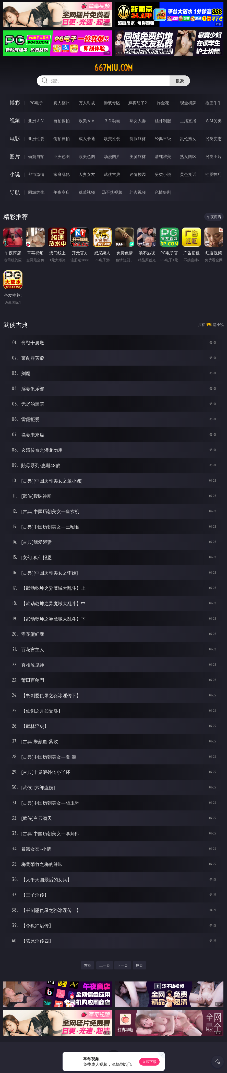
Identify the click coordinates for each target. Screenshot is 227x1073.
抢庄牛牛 (213, 103)
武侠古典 (112, 174)
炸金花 (163, 103)
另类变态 (213, 138)
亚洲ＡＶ (36, 120)
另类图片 (213, 156)
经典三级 (163, 138)
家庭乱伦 (61, 174)
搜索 (180, 81)
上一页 (104, 965)
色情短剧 (163, 192)
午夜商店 (61, 192)
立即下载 (149, 1061)
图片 (15, 156)
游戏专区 (112, 103)
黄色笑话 (188, 174)
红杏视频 (137, 192)
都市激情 (36, 174)
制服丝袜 (137, 138)
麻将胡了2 (137, 103)
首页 (87, 965)
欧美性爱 (112, 138)
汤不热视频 (112, 192)
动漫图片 (112, 156)
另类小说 (163, 174)
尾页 (139, 965)
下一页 (122, 965)
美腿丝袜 (137, 156)
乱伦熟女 (188, 138)
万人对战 (87, 103)
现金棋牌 (188, 103)
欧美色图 (87, 156)
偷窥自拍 (36, 156)
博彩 (15, 102)
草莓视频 (87, 192)
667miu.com (113, 68)
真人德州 (61, 103)
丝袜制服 (163, 120)
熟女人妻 (137, 120)
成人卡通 (87, 138)
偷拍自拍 (61, 138)
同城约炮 (36, 192)
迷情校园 (137, 174)
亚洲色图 (61, 156)
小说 (15, 174)
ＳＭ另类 (213, 120)
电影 (15, 138)
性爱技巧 (213, 174)
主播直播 (188, 120)
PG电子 (36, 103)
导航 (15, 192)
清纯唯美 (163, 156)
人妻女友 (87, 174)
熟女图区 (188, 156)
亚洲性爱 (36, 138)
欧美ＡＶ (87, 120)
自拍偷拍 (61, 120)
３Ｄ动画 (112, 120)
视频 (15, 120)
